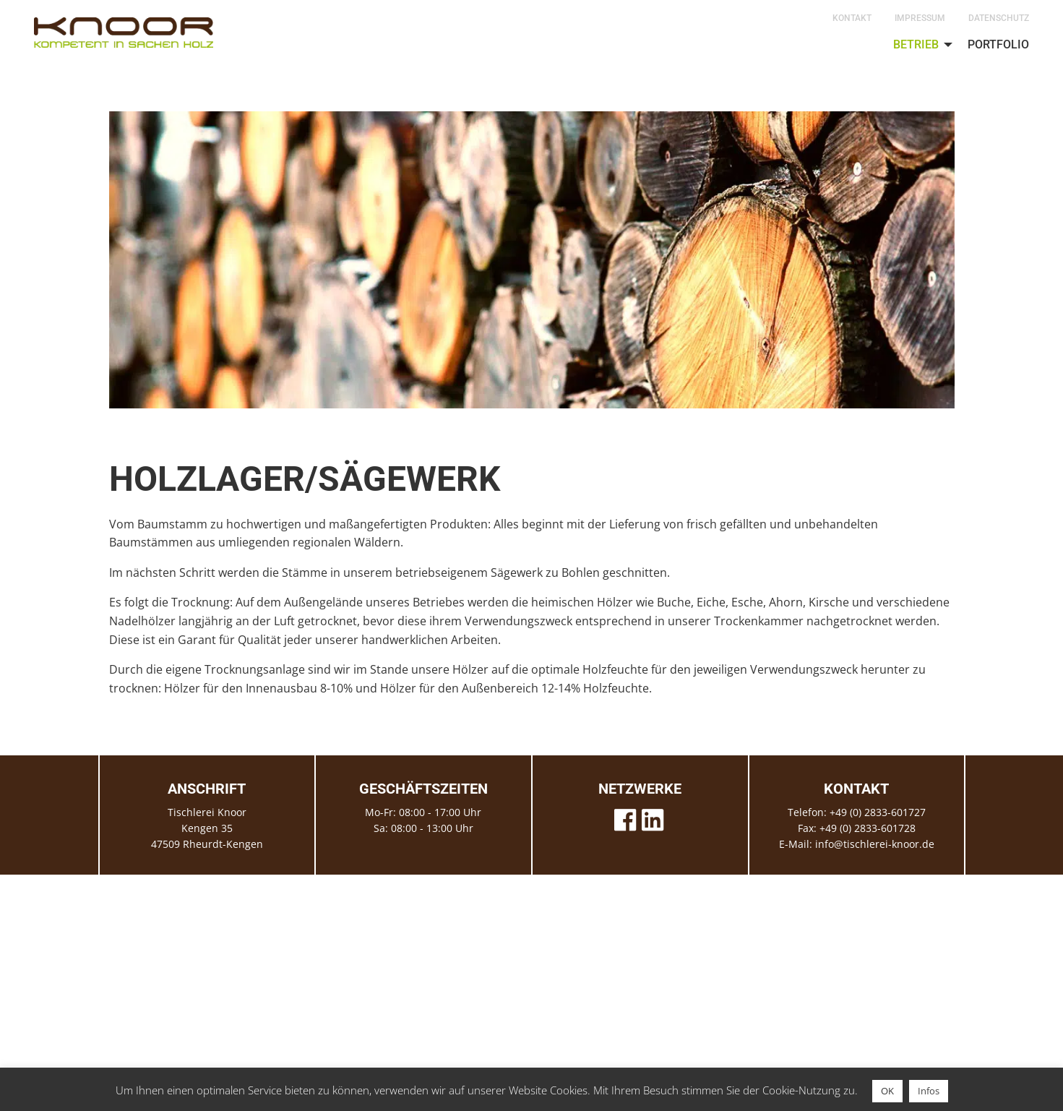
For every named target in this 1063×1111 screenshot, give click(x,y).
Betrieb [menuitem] (916, 44)
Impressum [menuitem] (920, 18)
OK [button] (887, 1090)
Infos (928, 1090)
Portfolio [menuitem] (998, 44)
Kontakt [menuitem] (852, 18)
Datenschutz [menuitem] (998, 18)
